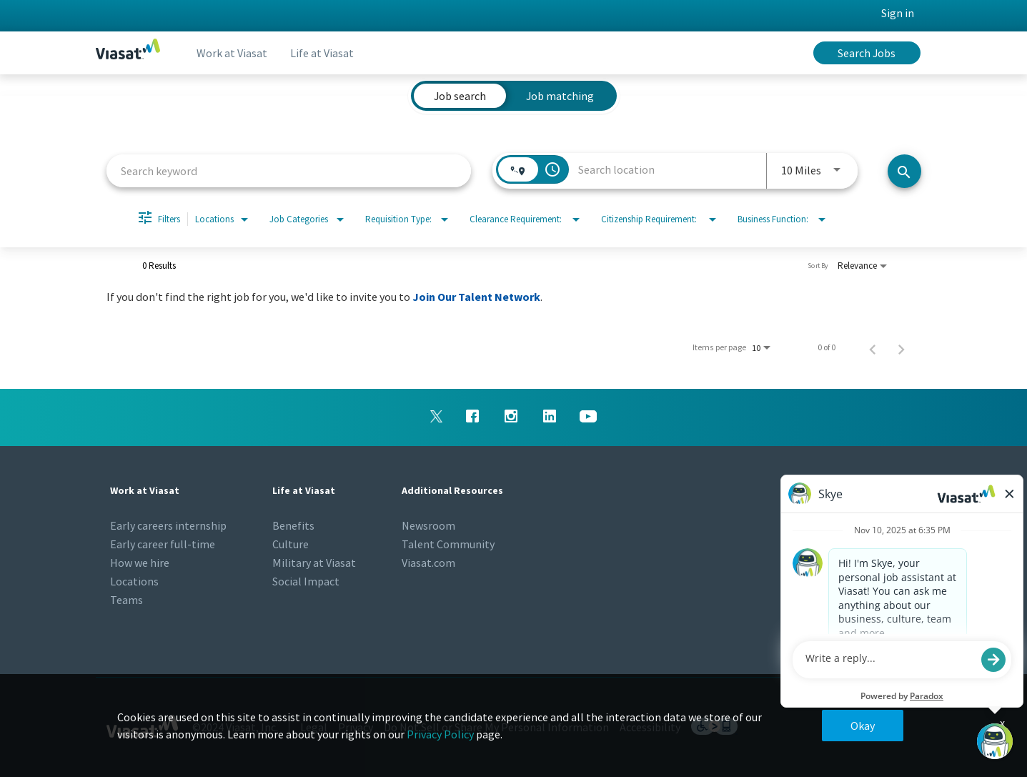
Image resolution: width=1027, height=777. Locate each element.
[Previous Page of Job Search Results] (872, 347)
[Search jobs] (904, 171)
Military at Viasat (314, 562)
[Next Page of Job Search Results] (901, 347)
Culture (290, 544)
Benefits (293, 525)
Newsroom (428, 525)
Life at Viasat (322, 53)
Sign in (897, 13)
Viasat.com (428, 562)
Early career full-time (162, 544)
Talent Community (448, 544)
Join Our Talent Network (476, 296)
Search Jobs (866, 53)
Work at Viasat (232, 53)
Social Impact (305, 581)
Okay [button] (862, 725)
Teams (126, 600)
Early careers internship (168, 525)
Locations (134, 581)
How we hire (139, 562)
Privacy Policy (440, 734)
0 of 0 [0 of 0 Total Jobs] (826, 347)
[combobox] (289, 170)
